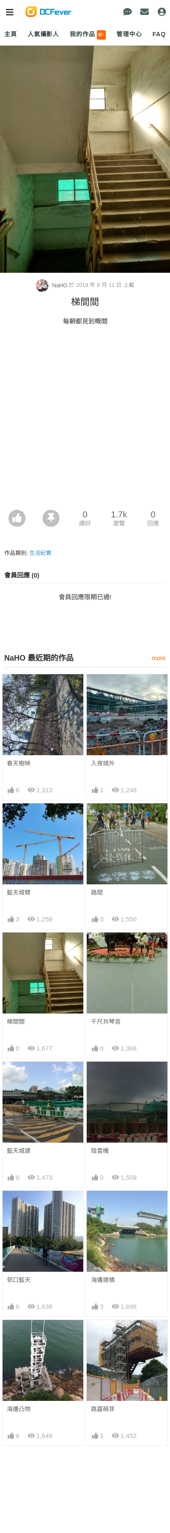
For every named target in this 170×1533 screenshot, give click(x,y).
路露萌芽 (103, 1409)
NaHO (52, 285)
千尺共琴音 (106, 1021)
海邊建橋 (103, 1279)
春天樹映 (19, 763)
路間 (97, 892)
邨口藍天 (19, 1279)
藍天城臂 (19, 892)
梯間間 (16, 1021)
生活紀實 (40, 553)
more (159, 658)
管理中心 (129, 34)
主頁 (10, 34)
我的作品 (88, 35)
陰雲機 (100, 1150)
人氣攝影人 (43, 34)
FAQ (159, 34)
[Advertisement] (85, 420)
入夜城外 (103, 763)
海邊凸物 (19, 1409)
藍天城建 (19, 1150)
